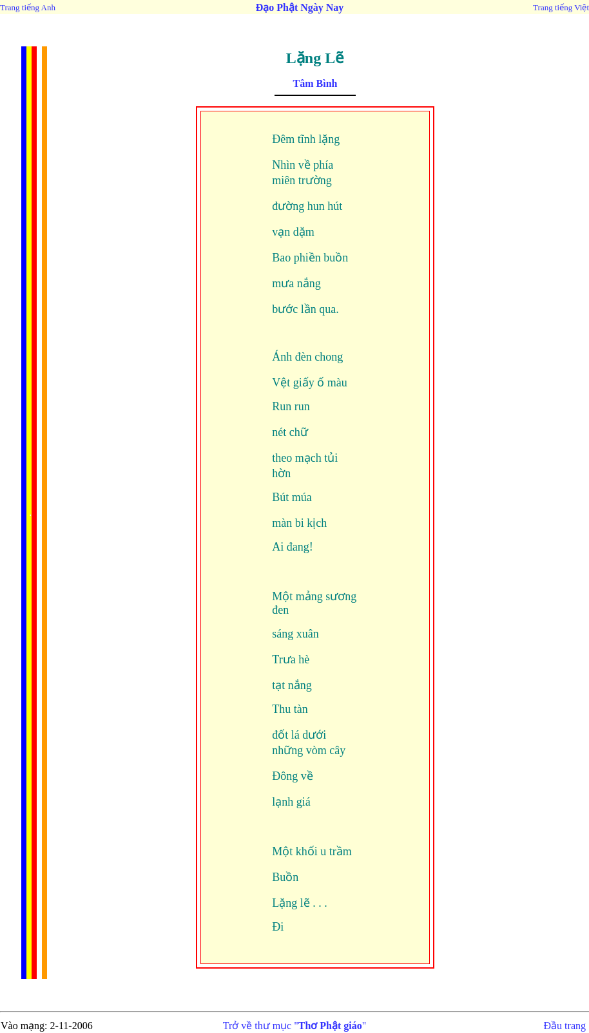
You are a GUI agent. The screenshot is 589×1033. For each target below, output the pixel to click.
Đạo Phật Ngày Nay (300, 7)
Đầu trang (565, 1025)
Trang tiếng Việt (561, 7)
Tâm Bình (315, 83)
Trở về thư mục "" (295, 1025)
